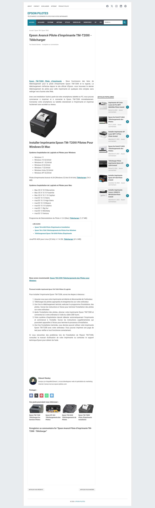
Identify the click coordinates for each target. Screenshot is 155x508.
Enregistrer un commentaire (50, 44)
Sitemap (54, 6)
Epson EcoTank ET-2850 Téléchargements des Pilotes (116, 148)
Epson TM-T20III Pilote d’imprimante (45, 81)
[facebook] (31, 396)
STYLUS (67, 22)
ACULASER (41, 22)
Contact (36, 6)
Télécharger (81, 178)
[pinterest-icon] (125, 6)
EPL (101, 22)
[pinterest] (41, 396)
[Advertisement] (61, 63)
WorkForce (87, 22)
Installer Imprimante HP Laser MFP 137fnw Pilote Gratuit (116, 134)
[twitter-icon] (112, 6)
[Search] (113, 22)
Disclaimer (45, 6)
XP (95, 22)
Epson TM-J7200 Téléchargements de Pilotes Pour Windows (55, 230)
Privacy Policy (64, 6)
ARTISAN (59, 22)
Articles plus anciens (87, 489)
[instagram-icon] (116, 6)
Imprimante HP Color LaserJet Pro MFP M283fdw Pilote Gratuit (116, 105)
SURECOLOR (76, 22)
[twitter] (36, 396)
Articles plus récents (36, 489)
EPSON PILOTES (38, 13)
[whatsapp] (47, 396)
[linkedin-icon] (121, 6)
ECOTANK (50, 22)
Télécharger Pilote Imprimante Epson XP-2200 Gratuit (116, 163)
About (30, 6)
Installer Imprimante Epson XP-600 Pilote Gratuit (115, 178)
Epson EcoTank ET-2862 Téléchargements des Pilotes (116, 119)
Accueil (32, 22)
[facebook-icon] (107, 6)
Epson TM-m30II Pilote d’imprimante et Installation (52, 227)
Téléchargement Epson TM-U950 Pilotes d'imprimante (53, 233)
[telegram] (52, 396)
